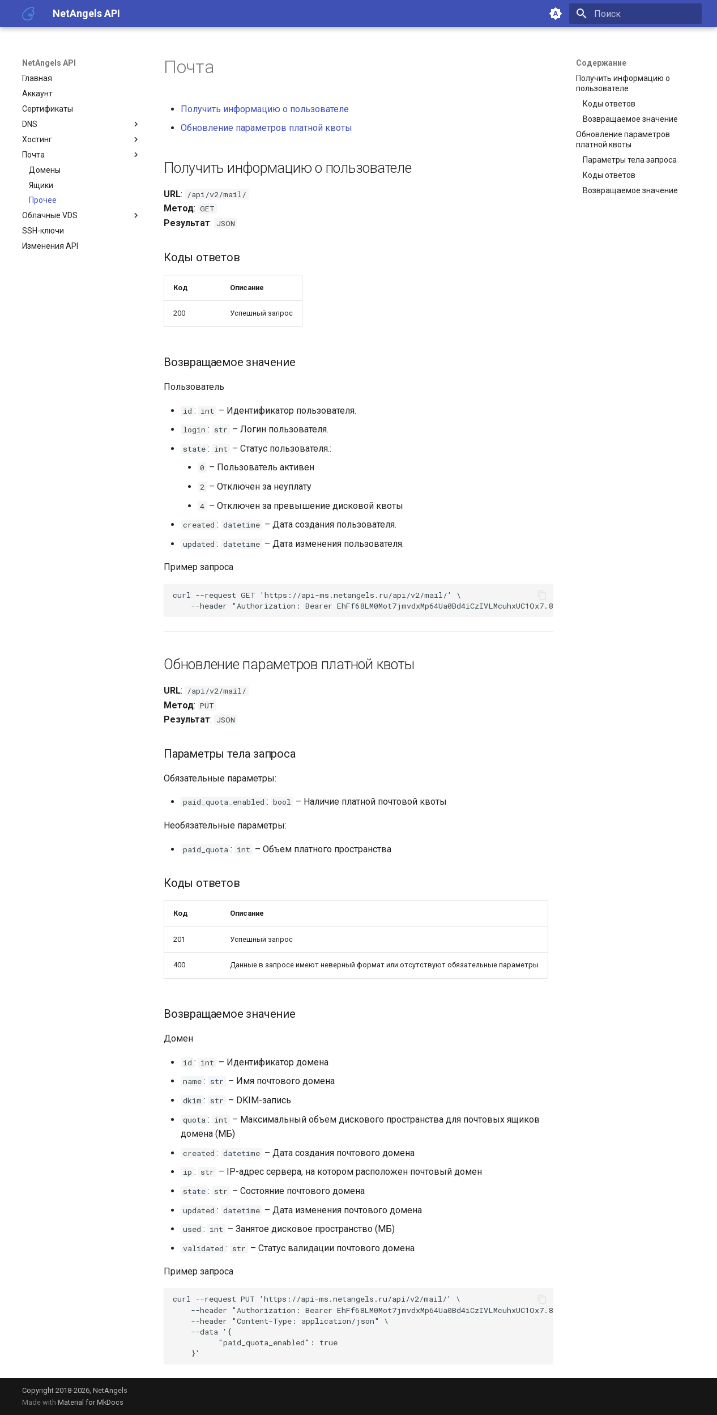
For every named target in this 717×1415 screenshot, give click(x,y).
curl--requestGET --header (363, 600)
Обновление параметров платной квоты (266, 127)
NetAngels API (49, 62)
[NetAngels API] (28, 13)
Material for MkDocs (90, 1402)
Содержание (601, 62)
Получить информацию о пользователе (265, 109)
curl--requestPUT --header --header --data (363, 1326)
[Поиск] (635, 13)
